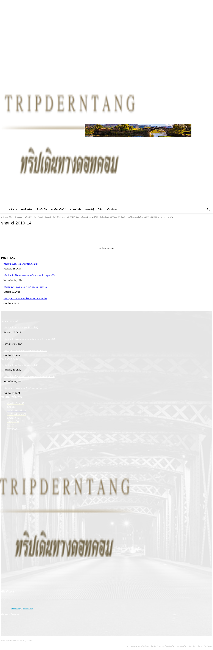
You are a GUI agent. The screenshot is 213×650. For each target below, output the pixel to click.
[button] (208, 209)
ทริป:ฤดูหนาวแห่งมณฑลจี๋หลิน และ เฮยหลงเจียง (25, 298)
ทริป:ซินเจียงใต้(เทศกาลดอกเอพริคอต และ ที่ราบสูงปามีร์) (29, 275)
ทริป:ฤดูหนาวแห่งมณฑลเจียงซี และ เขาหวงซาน (25, 287)
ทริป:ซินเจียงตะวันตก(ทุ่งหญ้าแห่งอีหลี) (21, 264)
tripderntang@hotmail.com (22, 609)
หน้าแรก (4, 217)
